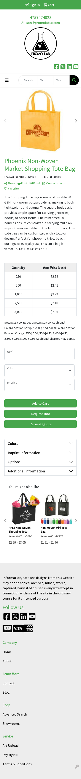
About (7, 661)
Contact (9, 683)
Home (7, 652)
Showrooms (11, 723)
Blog (6, 692)
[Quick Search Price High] (62, 80)
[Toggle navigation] (6, 80)
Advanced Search (15, 714)
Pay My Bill (10, 755)
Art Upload (11, 745)
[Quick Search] (28, 80)
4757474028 (40, 17)
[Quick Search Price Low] (46, 80)
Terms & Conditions (17, 764)
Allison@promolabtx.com (40, 22)
